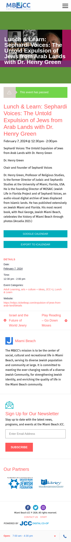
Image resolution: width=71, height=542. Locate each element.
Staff (43, 517)
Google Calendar (35, 233)
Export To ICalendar (35, 244)
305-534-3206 (65, 536)
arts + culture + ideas (33, 289)
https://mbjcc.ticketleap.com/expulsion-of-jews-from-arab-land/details (32, 304)
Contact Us (31, 517)
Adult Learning (12, 289)
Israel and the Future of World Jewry (18, 320)
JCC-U (49, 289)
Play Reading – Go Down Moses (51, 320)
